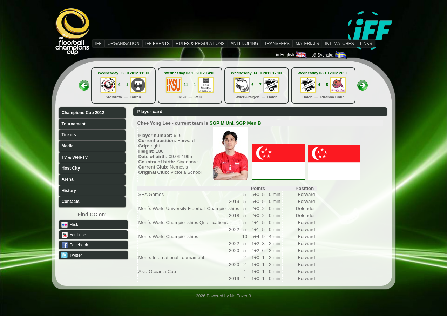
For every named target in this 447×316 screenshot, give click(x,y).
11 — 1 (190, 85)
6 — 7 (256, 85)
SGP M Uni (221, 123)
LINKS (366, 43)
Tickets (69, 134)
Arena (68, 179)
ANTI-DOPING (244, 43)
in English (292, 54)
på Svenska (329, 55)
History (69, 190)
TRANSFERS (277, 43)
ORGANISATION (124, 43)
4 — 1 (123, 85)
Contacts (71, 201)
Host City (71, 168)
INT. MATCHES (339, 43)
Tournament (74, 123)
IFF (98, 43)
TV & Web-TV (75, 157)
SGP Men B (248, 123)
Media (68, 146)
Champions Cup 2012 (83, 112)
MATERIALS (307, 43)
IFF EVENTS (157, 43)
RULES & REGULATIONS (200, 43)
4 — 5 (323, 85)
